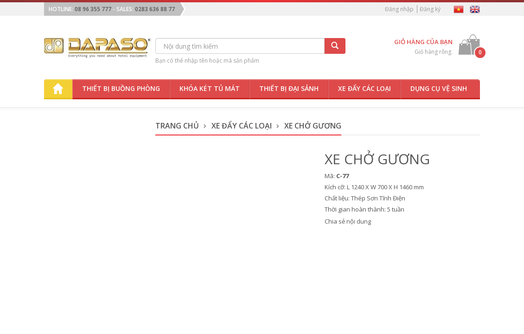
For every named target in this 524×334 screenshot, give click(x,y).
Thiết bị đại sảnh (289, 88)
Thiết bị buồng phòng (121, 88)
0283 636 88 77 (155, 9)
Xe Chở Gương (312, 126)
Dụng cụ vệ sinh (438, 88)
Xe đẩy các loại (364, 88)
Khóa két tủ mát (209, 88)
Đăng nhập (399, 9)
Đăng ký (430, 9)
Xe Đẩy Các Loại (241, 126)
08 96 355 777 (93, 9)
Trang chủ (177, 126)
